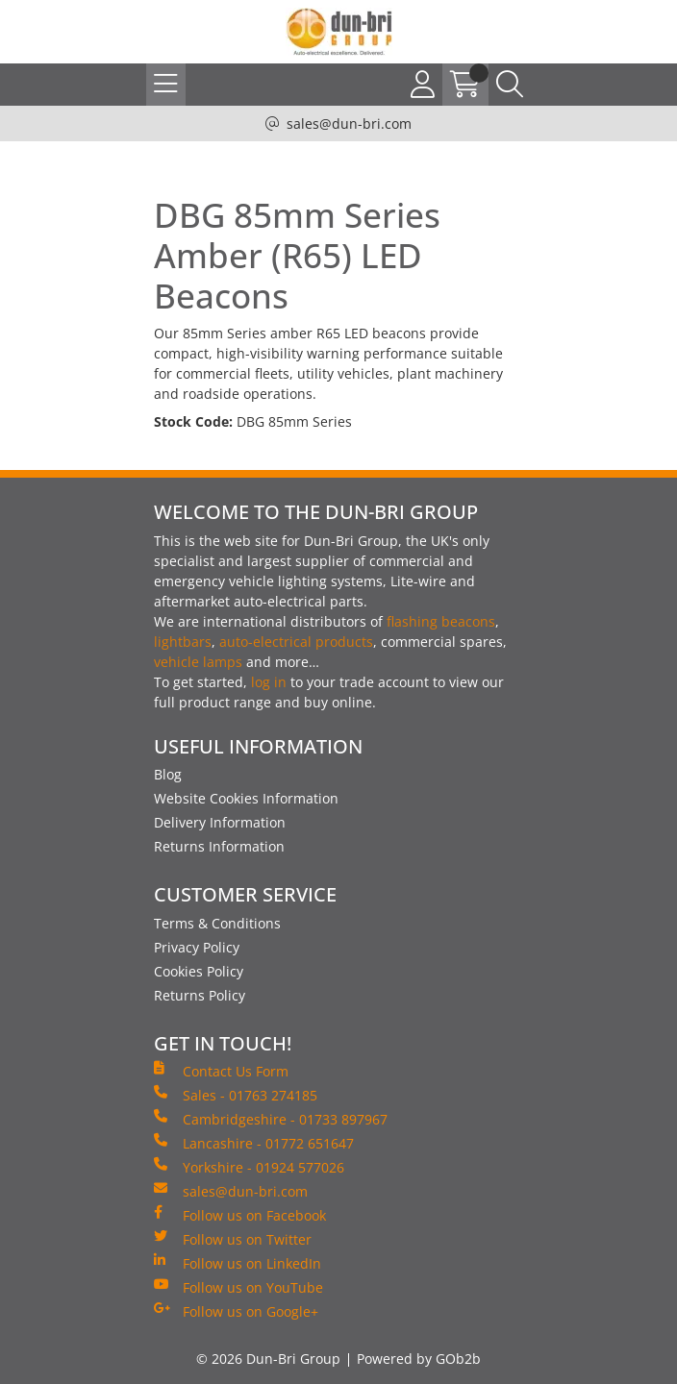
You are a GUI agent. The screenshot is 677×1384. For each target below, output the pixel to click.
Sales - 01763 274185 (235, 1094)
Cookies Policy (198, 971)
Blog (168, 774)
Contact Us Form (221, 1070)
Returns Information (219, 846)
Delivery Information (220, 822)
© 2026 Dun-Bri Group (268, 1358)
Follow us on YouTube (238, 1287)
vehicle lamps (198, 662)
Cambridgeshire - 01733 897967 (271, 1118)
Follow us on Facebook (240, 1214)
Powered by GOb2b (419, 1358)
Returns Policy (199, 995)
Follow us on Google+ (236, 1311)
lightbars (183, 641)
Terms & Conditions (217, 923)
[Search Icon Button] (510, 84)
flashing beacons (441, 621)
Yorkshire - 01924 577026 (249, 1166)
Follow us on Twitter (233, 1238)
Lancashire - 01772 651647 (254, 1142)
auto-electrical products (296, 641)
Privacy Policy (196, 947)
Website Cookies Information (246, 798)
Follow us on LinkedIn (237, 1263)
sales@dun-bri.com (349, 123)
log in (269, 682)
